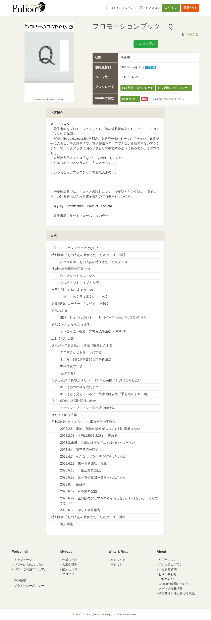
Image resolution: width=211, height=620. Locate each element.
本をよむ (116, 564)
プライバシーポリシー (29, 585)
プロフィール (71, 574)
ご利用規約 (166, 579)
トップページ (23, 559)
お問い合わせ (168, 574)
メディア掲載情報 (171, 588)
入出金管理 (69, 564)
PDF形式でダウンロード (137, 87)
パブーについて (169, 559)
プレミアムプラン (171, 564)
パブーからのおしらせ (29, 564)
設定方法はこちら (173, 98)
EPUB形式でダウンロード (174, 87)
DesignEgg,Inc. (107, 614)
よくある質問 (168, 569)
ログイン (170, 7)
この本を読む (145, 43)
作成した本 (69, 559)
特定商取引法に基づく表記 (177, 593)
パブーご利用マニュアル (30, 569)
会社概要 (20, 580)
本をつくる (117, 559)
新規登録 (189, 7)
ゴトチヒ (192, 34)
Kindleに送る (130, 98)
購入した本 (69, 569)
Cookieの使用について (174, 583)
